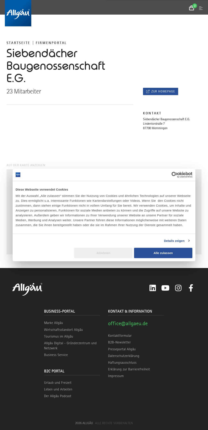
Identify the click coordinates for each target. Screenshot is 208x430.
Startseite (18, 43)
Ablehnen (103, 253)
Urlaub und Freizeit (58, 383)
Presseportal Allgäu (122, 349)
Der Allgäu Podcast (57, 396)
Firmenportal (51, 43)
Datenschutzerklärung (123, 356)
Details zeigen (174, 240)
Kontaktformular (120, 335)
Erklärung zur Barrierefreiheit (129, 369)
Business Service (56, 355)
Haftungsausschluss (122, 362)
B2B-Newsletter (119, 342)
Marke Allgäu (53, 323)
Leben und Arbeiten (58, 389)
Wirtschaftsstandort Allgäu (63, 330)
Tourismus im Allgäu (58, 336)
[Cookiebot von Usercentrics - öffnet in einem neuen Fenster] (174, 175)
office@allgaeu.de (128, 323)
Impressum (116, 376)
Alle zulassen (163, 253)
